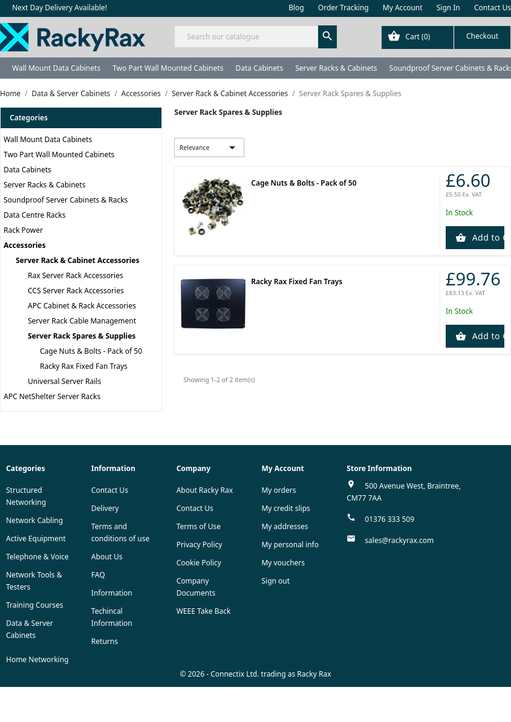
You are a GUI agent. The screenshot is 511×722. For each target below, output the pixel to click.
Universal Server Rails (64, 381)
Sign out (275, 581)
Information (111, 593)
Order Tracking (343, 7)
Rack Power (23, 230)
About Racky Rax (205, 490)
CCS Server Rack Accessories (76, 290)
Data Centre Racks (35, 215)
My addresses (284, 526)
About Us (107, 556)
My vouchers (283, 563)
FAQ (98, 575)
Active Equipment (36, 538)
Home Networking (37, 659)
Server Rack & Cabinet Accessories (77, 260)
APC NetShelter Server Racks (52, 396)
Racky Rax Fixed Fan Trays (84, 366)
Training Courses (34, 605)
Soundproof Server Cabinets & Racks (66, 200)
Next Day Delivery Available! (59, 7)
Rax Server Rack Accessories (75, 275)
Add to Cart (487, 237)
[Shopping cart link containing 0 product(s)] (446, 37)
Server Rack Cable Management (82, 321)
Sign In (448, 7)
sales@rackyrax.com (399, 540)
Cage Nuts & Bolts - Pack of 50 (91, 351)
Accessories (25, 245)
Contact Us (492, 7)
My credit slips (285, 508)
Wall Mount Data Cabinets (56, 68)
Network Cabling (34, 520)
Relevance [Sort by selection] (209, 147)
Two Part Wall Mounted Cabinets (167, 68)
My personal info (290, 544)
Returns (104, 641)
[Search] (255, 36)
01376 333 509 (389, 519)
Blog (296, 7)
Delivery (105, 508)
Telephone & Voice (37, 556)
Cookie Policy (199, 563)
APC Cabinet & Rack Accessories (82, 306)
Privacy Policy (200, 544)
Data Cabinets (259, 68)
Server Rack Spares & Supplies (81, 336)
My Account (403, 7)
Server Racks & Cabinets (336, 68)
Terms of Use (199, 526)
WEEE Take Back (204, 611)
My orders (278, 490)
